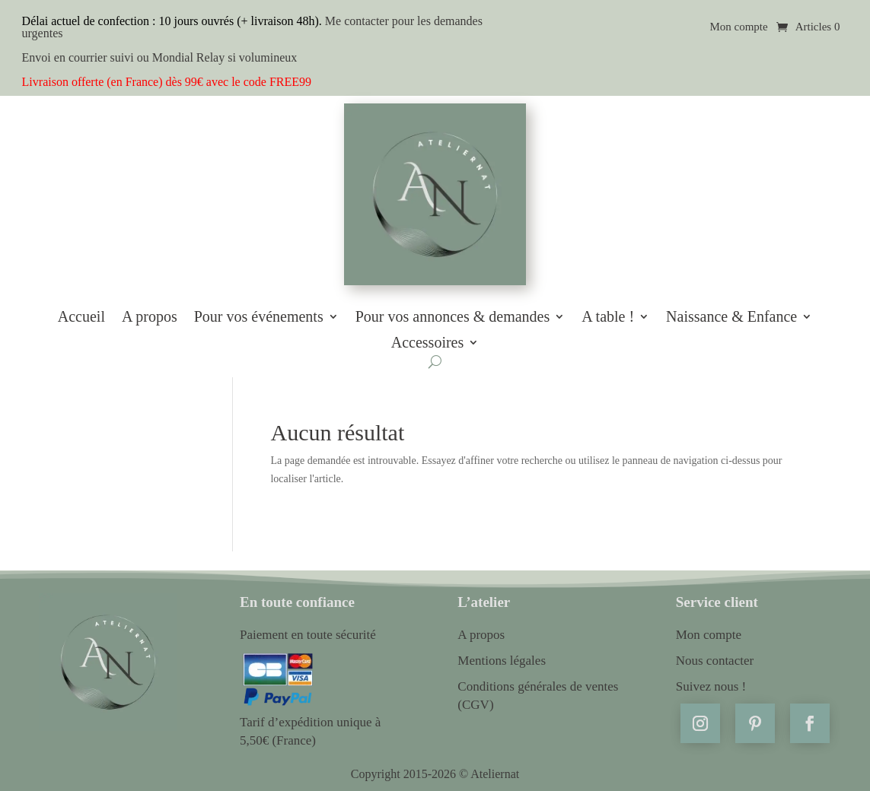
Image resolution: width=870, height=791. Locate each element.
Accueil (81, 317)
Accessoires (427, 343)
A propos (149, 317)
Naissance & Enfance (731, 317)
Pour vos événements (258, 317)
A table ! (608, 317)
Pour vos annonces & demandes (452, 317)
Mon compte (738, 27)
